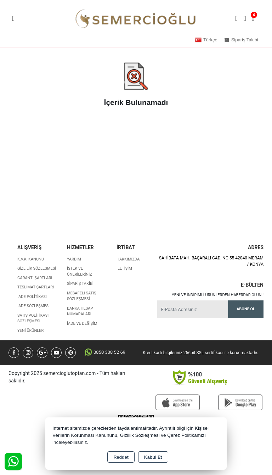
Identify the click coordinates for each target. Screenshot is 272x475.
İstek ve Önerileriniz (79, 271)
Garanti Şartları (34, 278)
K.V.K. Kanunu (30, 259)
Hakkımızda (128, 259)
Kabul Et (153, 457)
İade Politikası (32, 296)
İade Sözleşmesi (33, 306)
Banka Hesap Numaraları (80, 311)
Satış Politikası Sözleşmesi (33, 318)
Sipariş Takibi (80, 283)
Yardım (74, 259)
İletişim (124, 268)
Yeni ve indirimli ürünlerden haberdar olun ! (218, 295)
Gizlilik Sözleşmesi (36, 268)
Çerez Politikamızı (186, 435)
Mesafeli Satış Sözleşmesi (81, 296)
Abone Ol (246, 309)
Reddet (120, 457)
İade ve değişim (82, 323)
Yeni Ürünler (30, 330)
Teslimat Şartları (35, 287)
